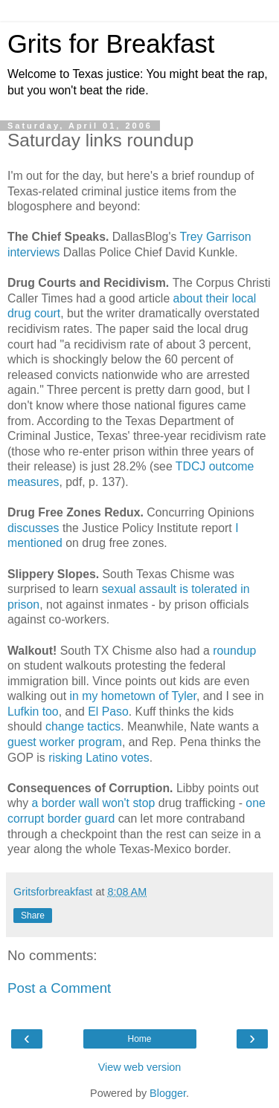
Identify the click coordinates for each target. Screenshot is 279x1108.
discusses (33, 528)
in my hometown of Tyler (131, 696)
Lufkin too (33, 711)
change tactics (83, 726)
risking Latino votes (99, 757)
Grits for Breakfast (110, 44)
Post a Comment (59, 988)
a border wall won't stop (93, 803)
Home (139, 1039)
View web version (140, 1067)
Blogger (168, 1093)
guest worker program (64, 742)
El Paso (108, 711)
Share (33, 915)
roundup (234, 650)
